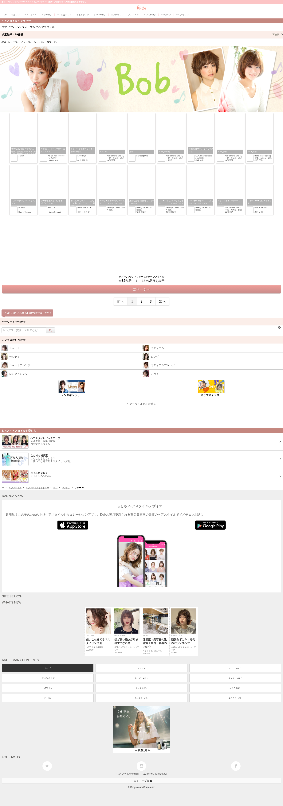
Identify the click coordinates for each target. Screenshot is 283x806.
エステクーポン (235, 698)
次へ (162, 301)
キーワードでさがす (14, 321)
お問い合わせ (162, 774)
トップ (48, 668)
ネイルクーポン (141, 698)
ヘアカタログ (235, 668)
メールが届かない (147, 774)
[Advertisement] (141, 246)
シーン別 (39, 42)
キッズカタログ (141, 678)
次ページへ (141, 289)
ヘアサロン (48, 688)
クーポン (48, 698)
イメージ (26, 42)
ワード (52, 42)
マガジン (141, 668)
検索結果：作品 (142, 34)
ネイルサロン (141, 688)
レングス (13, 42)
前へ (120, 301)
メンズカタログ (47, 678)
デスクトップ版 (141, 780)
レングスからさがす (14, 339)
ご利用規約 (133, 774)
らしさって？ (121, 774)
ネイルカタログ (235, 678)
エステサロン (235, 688)
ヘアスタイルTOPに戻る (141, 403)
